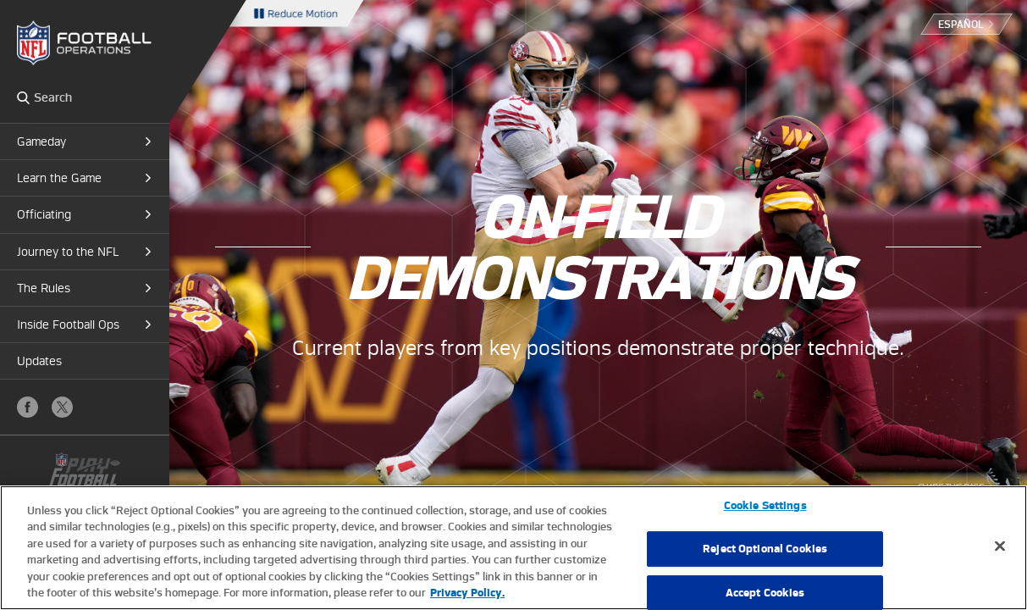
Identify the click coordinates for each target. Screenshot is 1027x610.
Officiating (44, 214)
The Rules (43, 288)
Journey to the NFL (68, 251)
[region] (513, 547)
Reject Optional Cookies (765, 548)
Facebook (27, 407)
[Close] (1000, 546)
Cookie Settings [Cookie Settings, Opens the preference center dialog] (765, 506)
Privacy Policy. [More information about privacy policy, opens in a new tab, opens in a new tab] (467, 592)
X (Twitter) (62, 407)
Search (23, 97)
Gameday (41, 141)
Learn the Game (59, 178)
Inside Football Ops (68, 324)
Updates (39, 361)
